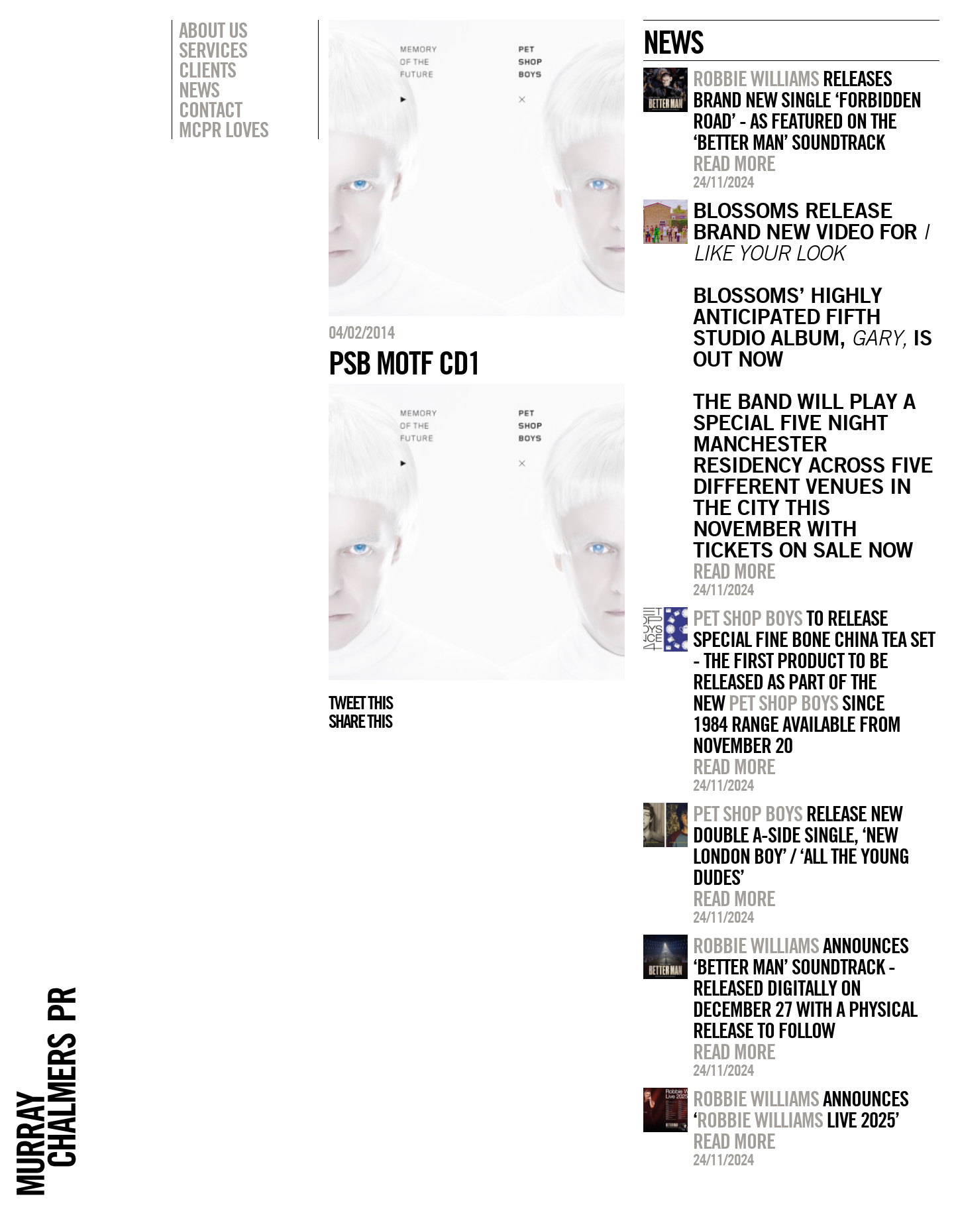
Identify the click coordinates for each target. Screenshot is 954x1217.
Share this (360, 721)
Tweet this (360, 702)
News (199, 89)
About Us (213, 30)
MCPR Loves (223, 129)
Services (213, 49)
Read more (734, 163)
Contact (210, 109)
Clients (207, 69)
